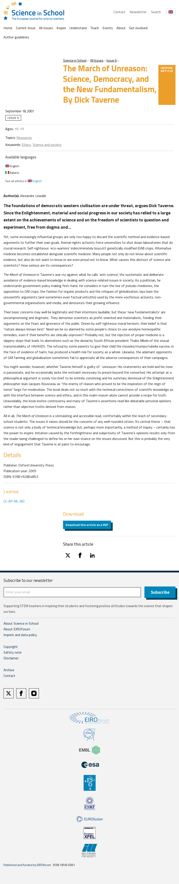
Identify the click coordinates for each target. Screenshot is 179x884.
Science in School (74, 60)
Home (8, 27)
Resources (24, 137)
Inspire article (167, 69)
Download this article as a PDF (87, 524)
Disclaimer (11, 658)
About (121, 27)
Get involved (138, 27)
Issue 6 (112, 60)
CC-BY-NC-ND (14, 501)
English (12, 166)
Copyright (11, 646)
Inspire (61, 27)
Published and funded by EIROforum (27, 864)
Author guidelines (16, 37)
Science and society (47, 144)
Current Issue (25, 27)
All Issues (46, 27)
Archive (9, 669)
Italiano (12, 172)
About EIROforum (17, 629)
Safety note (13, 652)
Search (156, 11)
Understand (78, 27)
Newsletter (138, 11)
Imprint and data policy (20, 634)
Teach (94, 27)
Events (107, 27)
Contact (119, 11)
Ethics (26, 144)
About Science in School (21, 623)
